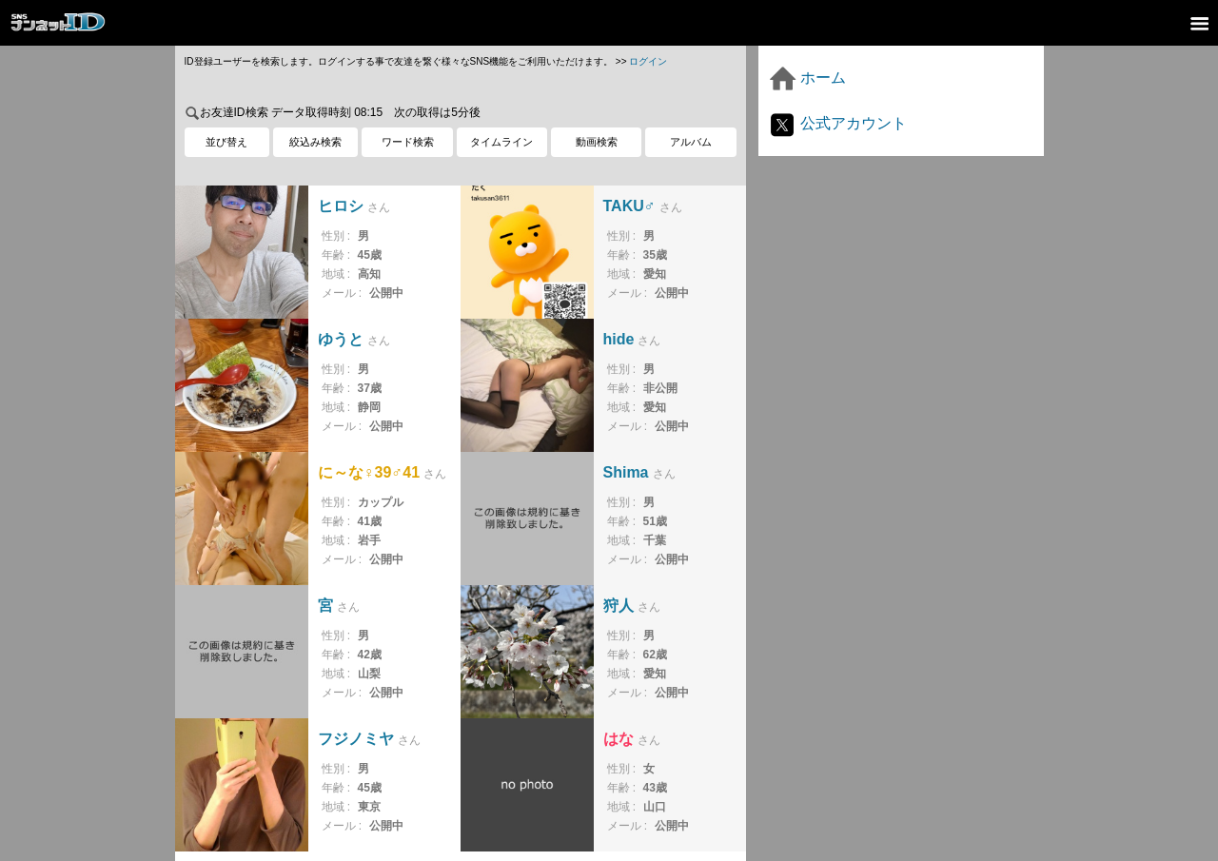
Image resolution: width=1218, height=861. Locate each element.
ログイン (648, 61)
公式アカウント (837, 123)
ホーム (807, 77)
